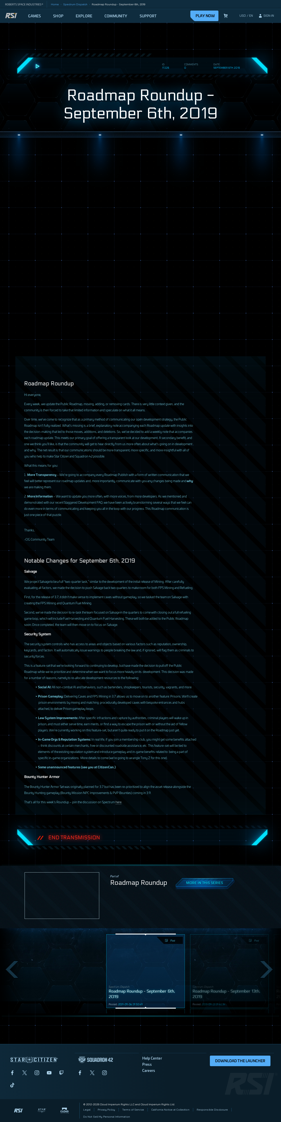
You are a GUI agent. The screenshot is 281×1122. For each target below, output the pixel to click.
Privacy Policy (106, 1109)
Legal (87, 1109)
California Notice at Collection (170, 1109)
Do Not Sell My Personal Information (106, 1116)
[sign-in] (266, 15)
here (118, 802)
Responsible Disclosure (212, 1109)
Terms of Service (133, 1109)
